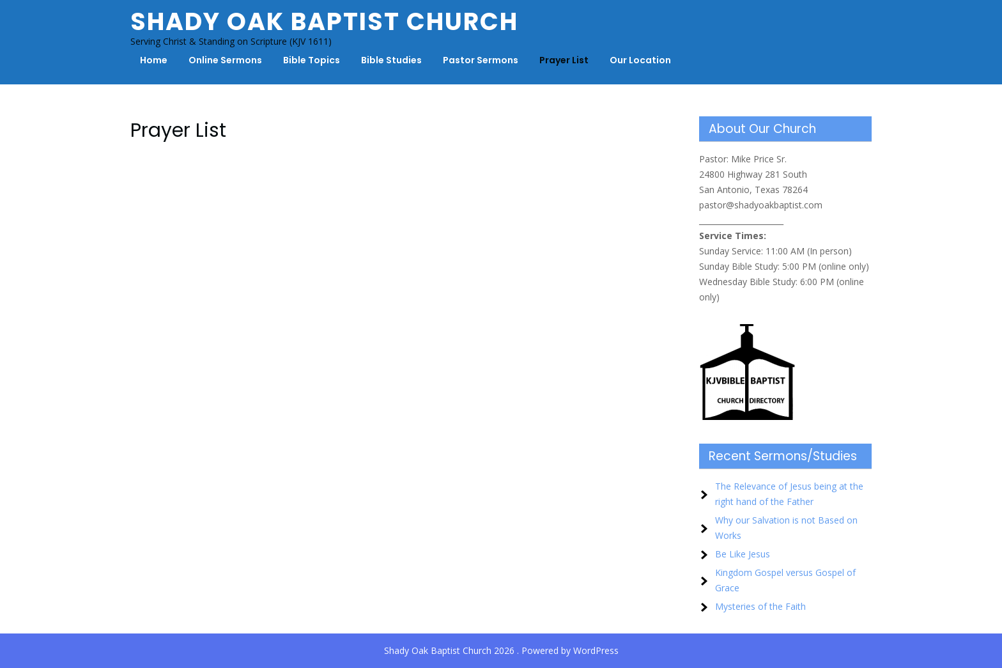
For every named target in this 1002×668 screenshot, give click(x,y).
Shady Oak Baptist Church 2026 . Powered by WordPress (501, 650)
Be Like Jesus (742, 554)
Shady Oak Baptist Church (324, 21)
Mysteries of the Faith (760, 606)
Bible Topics (311, 60)
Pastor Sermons (480, 60)
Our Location (640, 60)
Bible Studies (391, 60)
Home (153, 60)
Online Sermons (225, 60)
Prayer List (564, 60)
